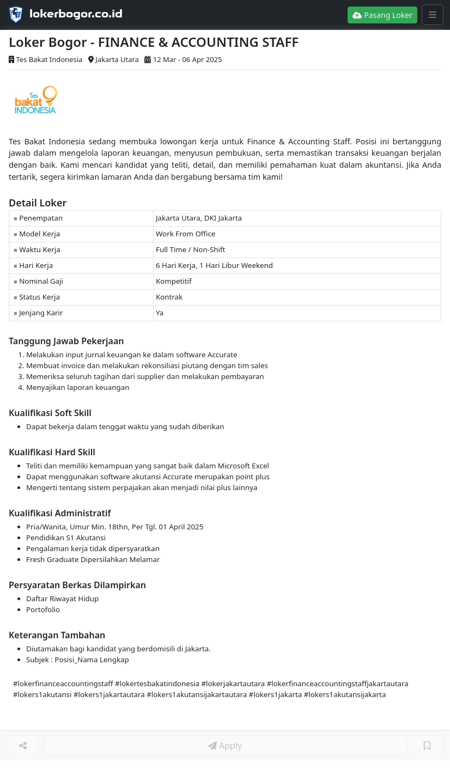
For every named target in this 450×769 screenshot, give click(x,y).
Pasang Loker (382, 15)
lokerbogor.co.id (76, 13)
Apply (225, 746)
